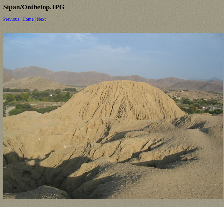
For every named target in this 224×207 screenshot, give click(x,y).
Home (28, 19)
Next (41, 19)
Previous (11, 19)
